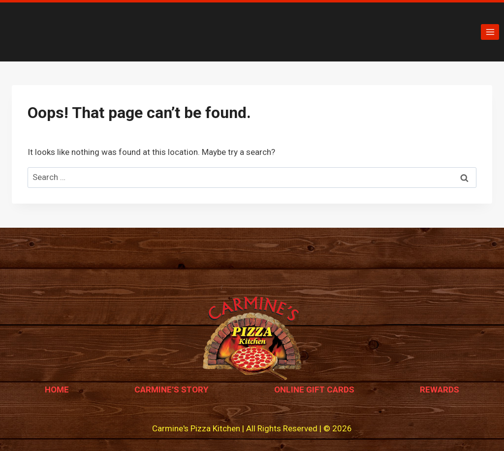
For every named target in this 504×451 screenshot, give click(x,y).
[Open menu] (490, 31)
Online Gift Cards (314, 389)
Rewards (439, 389)
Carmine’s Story (171, 389)
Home (57, 389)
